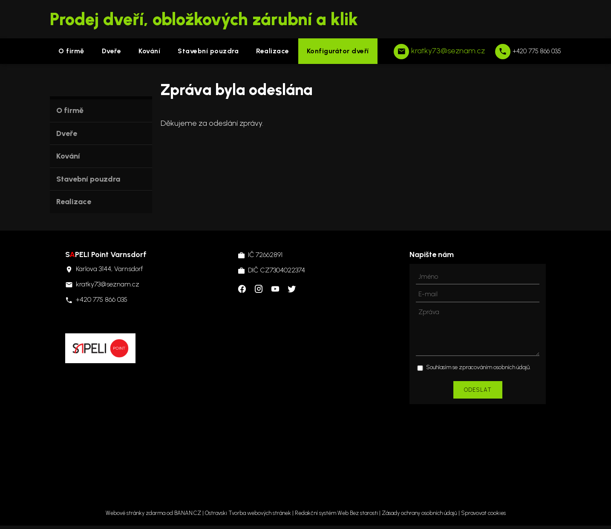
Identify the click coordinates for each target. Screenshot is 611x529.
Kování (149, 51)
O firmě (71, 51)
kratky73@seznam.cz (448, 50)
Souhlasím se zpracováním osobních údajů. (478, 367)
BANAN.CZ (187, 513)
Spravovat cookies (483, 513)
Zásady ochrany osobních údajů (419, 513)
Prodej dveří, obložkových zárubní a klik (204, 19)
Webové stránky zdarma (135, 513)
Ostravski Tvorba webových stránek (248, 513)
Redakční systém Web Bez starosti (336, 513)
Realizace (272, 51)
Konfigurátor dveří (338, 51)
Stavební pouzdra (208, 51)
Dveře (111, 51)
